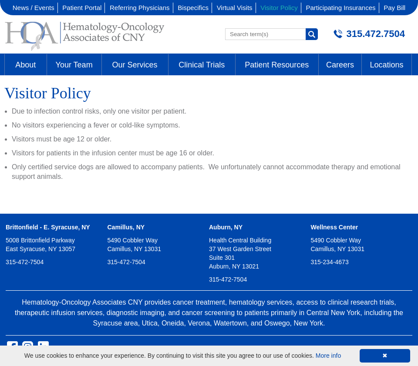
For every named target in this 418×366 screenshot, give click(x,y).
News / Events (33, 7)
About (25, 64)
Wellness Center (334, 227)
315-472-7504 (25, 262)
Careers (340, 64)
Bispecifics (193, 7)
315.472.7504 (375, 33)
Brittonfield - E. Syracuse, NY (48, 227)
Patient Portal (81, 7)
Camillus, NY (126, 227)
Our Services (135, 64)
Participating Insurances (340, 7)
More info (328, 355)
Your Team (74, 64)
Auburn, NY (226, 227)
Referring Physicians (140, 7)
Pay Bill (394, 7)
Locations (386, 64)
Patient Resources (277, 64)
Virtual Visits (235, 7)
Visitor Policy (279, 7)
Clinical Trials (202, 64)
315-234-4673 (330, 262)
